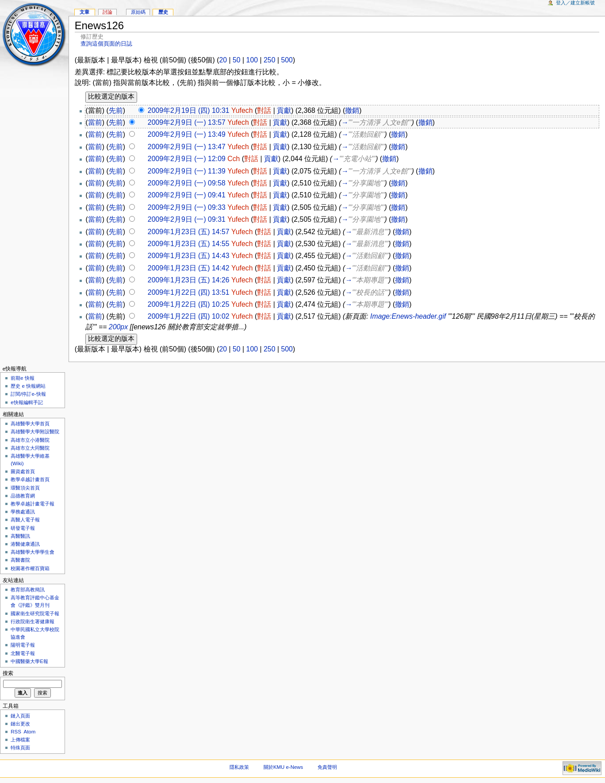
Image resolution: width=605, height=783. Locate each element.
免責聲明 (327, 767)
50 (237, 60)
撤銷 (352, 110)
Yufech (242, 110)
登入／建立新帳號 (575, 2)
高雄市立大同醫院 (30, 448)
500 (286, 60)
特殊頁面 (20, 747)
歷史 (163, 12)
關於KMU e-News (283, 767)
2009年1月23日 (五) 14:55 (189, 243)
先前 (116, 110)
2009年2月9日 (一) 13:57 (187, 122)
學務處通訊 (23, 511)
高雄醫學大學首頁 (30, 423)
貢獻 (284, 110)
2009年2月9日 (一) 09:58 (187, 183)
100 (252, 60)
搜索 (8, 673)
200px (118, 327)
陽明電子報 (23, 645)
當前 (95, 122)
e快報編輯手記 (26, 402)
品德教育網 (23, 495)
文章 (84, 12)
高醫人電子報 (25, 519)
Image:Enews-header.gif (408, 316)
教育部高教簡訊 (28, 589)
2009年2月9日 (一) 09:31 (187, 219)
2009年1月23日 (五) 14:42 (189, 268)
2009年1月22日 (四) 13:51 (189, 292)
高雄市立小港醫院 (30, 440)
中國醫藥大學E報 (29, 661)
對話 (264, 110)
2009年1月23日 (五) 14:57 (189, 231)
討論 (107, 12)
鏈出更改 (20, 723)
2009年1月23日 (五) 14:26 (189, 280)
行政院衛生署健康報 (32, 621)
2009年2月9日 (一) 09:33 (187, 207)
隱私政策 (239, 767)
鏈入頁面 (20, 715)
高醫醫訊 (20, 536)
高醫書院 (20, 560)
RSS (16, 731)
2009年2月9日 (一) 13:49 (187, 134)
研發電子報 (23, 528)
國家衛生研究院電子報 (35, 613)
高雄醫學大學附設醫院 (35, 431)
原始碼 (138, 12)
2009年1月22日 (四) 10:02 (189, 316)
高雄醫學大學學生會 (32, 552)
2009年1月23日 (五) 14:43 (189, 255)
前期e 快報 (22, 378)
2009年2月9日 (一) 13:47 (187, 146)
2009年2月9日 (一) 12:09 (187, 158)
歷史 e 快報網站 (30, 386)
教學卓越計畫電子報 (32, 503)
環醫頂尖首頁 (25, 487)
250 (269, 60)
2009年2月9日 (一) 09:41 (187, 195)
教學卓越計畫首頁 (30, 479)
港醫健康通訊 (25, 544)
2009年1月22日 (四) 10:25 (189, 304)
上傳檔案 (20, 739)
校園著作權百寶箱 (30, 568)
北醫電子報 (23, 653)
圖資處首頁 (23, 471)
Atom (30, 731)
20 (223, 60)
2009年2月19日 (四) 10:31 (189, 110)
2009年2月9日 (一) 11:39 (187, 171)
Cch (233, 158)
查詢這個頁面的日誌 (106, 43)
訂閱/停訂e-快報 (28, 394)
